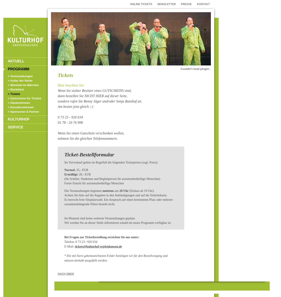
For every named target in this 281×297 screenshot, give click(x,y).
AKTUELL (16, 61)
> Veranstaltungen (20, 76)
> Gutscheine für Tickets (24, 98)
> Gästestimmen (19, 102)
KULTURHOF (19, 119)
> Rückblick (16, 89)
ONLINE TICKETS (141, 4)
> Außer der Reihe (20, 80)
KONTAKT (203, 4)
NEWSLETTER (166, 4)
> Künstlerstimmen (21, 107)
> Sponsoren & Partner (23, 111)
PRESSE (186, 4)
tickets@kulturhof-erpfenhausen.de (98, 246)
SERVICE (15, 127)
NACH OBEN (66, 273)
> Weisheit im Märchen (23, 85)
